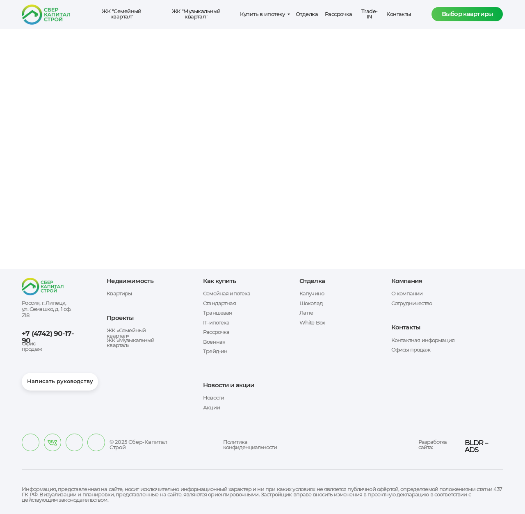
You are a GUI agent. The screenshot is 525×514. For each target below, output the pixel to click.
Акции (211, 407)
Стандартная (219, 303)
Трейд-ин (215, 351)
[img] (52, 442)
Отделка (307, 14)
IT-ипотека (216, 323)
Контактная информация (422, 340)
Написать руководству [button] (60, 381)
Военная (214, 342)
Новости (213, 398)
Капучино (311, 293)
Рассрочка (338, 14)
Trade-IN (369, 14)
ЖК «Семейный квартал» (126, 333)
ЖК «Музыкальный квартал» (130, 343)
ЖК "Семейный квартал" (122, 14)
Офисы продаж (410, 350)
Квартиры (119, 293)
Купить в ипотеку (262, 14)
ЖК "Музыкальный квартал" (196, 14)
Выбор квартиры (467, 14)
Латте (306, 313)
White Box (312, 323)
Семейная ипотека (226, 293)
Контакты (398, 14)
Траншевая (217, 313)
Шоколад (311, 303)
